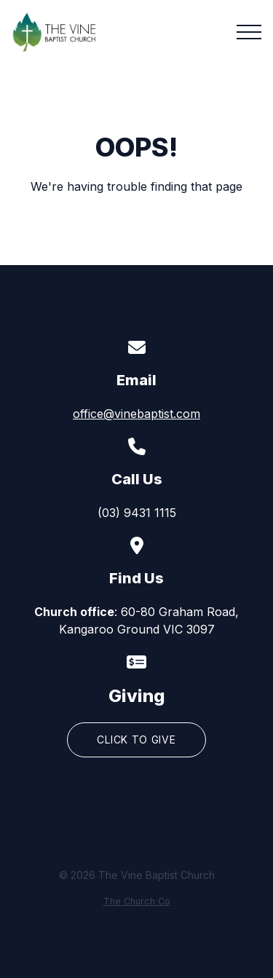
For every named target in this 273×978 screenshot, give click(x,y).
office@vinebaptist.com (136, 413)
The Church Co (136, 901)
